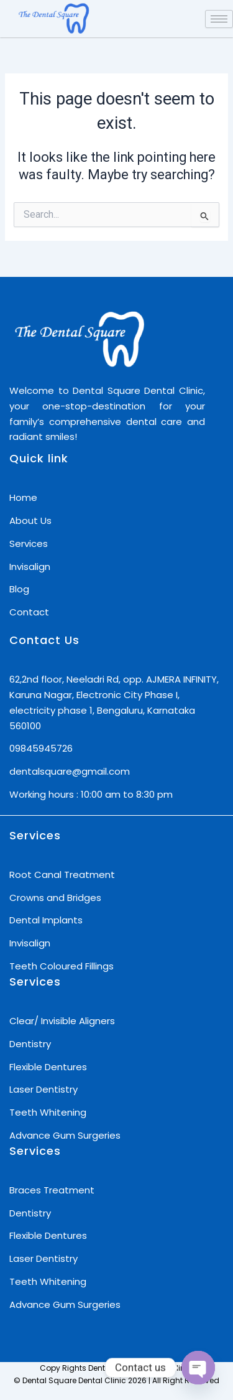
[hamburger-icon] (219, 19)
